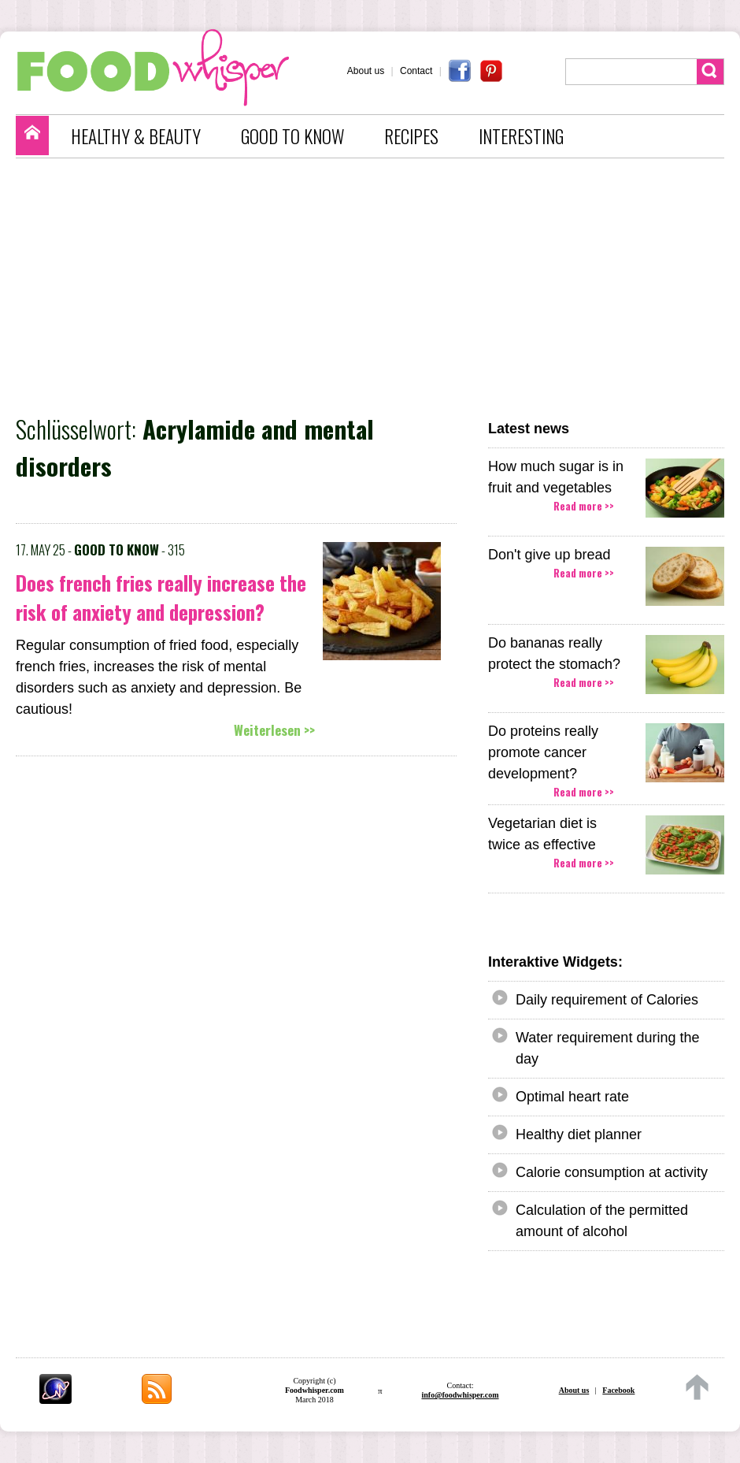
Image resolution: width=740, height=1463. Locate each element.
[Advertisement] (378, 284)
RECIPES (411, 136)
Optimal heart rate (572, 1097)
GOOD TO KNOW (292, 136)
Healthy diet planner (579, 1134)
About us (365, 70)
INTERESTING (521, 136)
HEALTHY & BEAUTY (136, 136)
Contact (416, 70)
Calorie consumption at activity (612, 1172)
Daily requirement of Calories (607, 1000)
